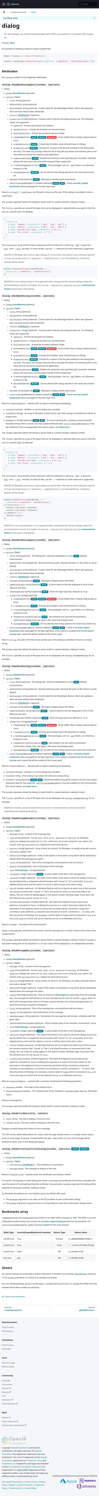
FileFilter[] (23, 115)
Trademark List (8, 1463)
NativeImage (21, 870)
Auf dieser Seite (10, 18)
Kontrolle (6, 1380)
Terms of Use (31, 1482)
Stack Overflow (9, 1403)
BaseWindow (19, 93)
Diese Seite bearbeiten (13, 1296)
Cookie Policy (30, 1488)
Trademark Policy (34, 1460)
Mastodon (7, 1400)
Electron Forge (8, 1363)
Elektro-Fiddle (8, 1366)
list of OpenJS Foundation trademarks (25, 1466)
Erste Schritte (8, 1327)
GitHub (6, 1417)
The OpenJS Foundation (12, 1482)
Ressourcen (7, 1384)
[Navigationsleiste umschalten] (4, 4)
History (7, 89)
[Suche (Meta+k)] (87, 4)
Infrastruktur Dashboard (14, 1425)
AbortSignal (61, 994)
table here (64, 427)
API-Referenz (8, 1331)
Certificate (28, 1164)
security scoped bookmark (53, 1221)
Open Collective (10, 1421)
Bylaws (12, 1485)
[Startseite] (4, 12)
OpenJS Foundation (20, 1447)
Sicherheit (6, 1349)
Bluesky (6, 1392)
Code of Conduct (24, 1485)
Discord (6, 1388)
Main (12, 43)
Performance (8, 1345)
